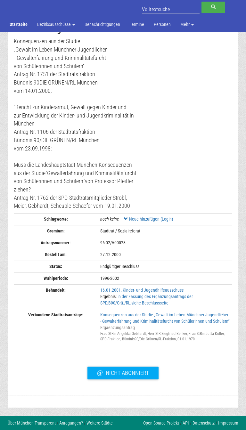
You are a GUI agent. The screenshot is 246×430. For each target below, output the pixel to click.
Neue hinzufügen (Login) (148, 219)
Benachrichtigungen (102, 24)
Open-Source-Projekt (161, 423)
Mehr (187, 24)
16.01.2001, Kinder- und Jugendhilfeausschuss (142, 290)
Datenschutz (204, 423)
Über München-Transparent (32, 423)
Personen (162, 24)
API (186, 423)
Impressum (228, 423)
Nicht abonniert (123, 372)
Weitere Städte (99, 423)
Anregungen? (71, 423)
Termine (137, 24)
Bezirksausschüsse (56, 24)
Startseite (19, 24)
